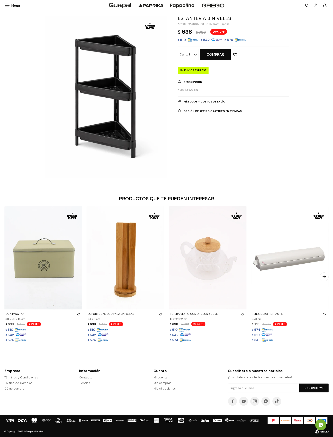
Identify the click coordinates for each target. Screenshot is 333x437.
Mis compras (162, 383)
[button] (324, 276)
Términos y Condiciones (21, 377)
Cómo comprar (15, 388)
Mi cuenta (160, 377)
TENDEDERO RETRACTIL (289, 314)
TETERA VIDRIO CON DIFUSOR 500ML (207, 314)
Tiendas (84, 383)
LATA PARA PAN (43, 314)
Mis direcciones (165, 388)
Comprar (215, 54)
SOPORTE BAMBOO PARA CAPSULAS (125, 314)
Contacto (85, 377)
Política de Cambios (18, 383)
